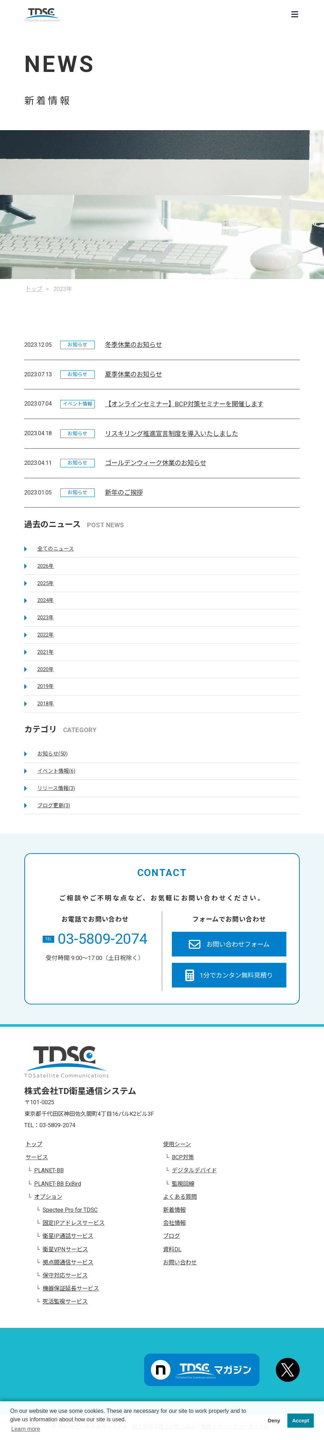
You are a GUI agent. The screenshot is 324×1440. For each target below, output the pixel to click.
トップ (33, 1144)
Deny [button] (274, 1420)
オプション (48, 1196)
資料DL (172, 1249)
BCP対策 (183, 1157)
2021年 (45, 652)
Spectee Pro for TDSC (70, 1210)
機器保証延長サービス (71, 1288)
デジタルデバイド (194, 1170)
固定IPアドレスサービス (74, 1223)
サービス (36, 1157)
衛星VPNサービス (65, 1249)
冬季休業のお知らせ (133, 344)
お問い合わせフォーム (229, 944)
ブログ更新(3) (53, 805)
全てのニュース (55, 549)
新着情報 (174, 1210)
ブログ (171, 1236)
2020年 (45, 669)
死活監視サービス (65, 1301)
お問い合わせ (180, 1262)
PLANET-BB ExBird (57, 1183)
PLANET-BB (49, 1170)
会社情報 (174, 1223)
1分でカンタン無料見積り (229, 975)
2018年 (45, 703)
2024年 (45, 600)
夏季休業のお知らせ (133, 374)
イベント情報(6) (56, 771)
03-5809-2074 (95, 939)
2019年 (45, 686)
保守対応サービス (65, 1275)
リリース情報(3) (56, 788)
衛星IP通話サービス (68, 1236)
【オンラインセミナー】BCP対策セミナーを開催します (184, 404)
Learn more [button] (25, 1429)
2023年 (45, 617)
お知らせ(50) (52, 754)
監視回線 (183, 1183)
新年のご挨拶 (124, 492)
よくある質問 (180, 1196)
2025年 (45, 583)
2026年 (45, 566)
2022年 (45, 635)
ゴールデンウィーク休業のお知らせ (155, 463)
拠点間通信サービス (68, 1262)
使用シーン (177, 1144)
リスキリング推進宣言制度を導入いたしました (171, 433)
